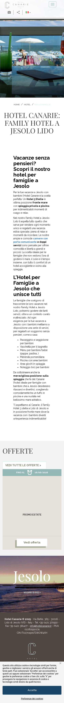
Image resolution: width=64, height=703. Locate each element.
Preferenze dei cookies (32, 698)
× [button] (60, 663)
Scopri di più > (32, 592)
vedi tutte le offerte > (23, 465)
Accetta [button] (32, 690)
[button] (28, 12)
